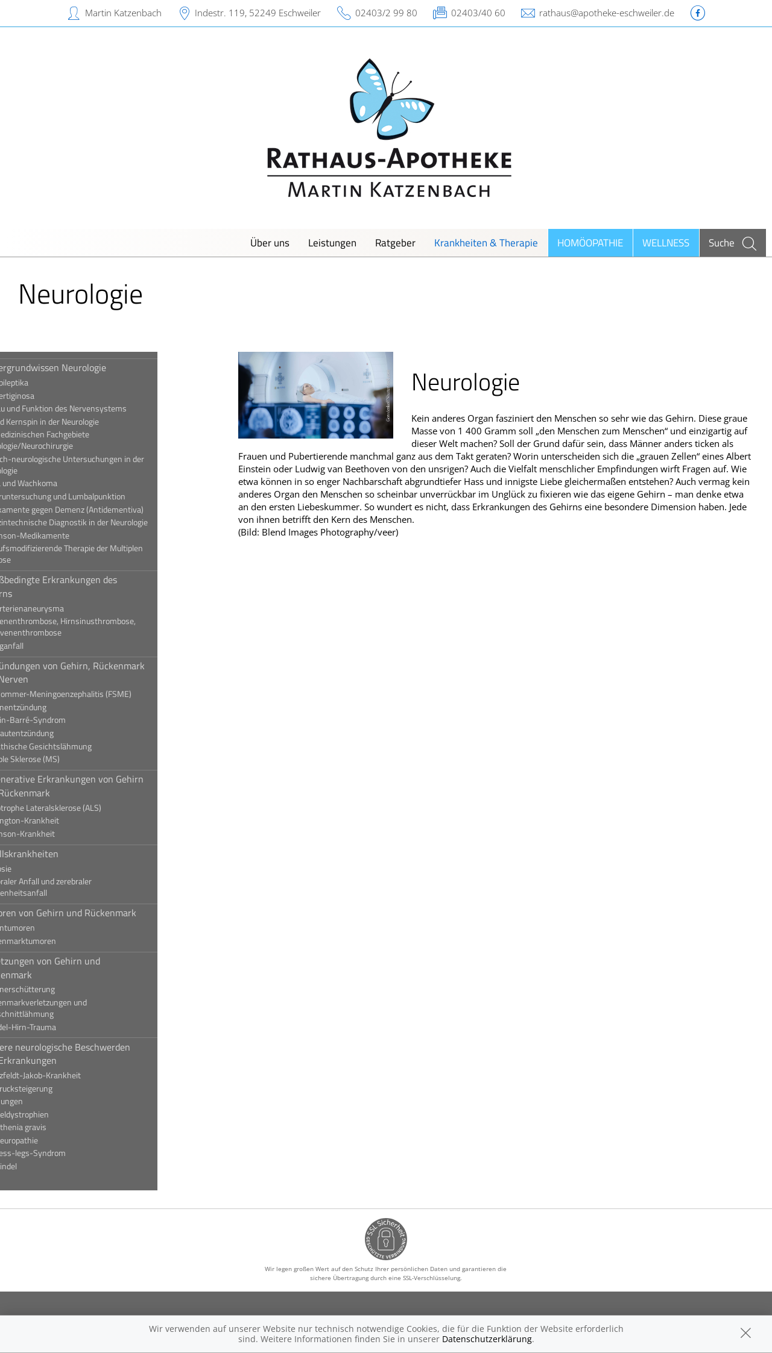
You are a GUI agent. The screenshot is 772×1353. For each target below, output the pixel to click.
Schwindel (39, 1166)
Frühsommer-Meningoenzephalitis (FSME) (96, 694)
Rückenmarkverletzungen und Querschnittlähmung (74, 1008)
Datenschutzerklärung (487, 1339)
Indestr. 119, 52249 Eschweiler (258, 13)
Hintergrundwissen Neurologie (84, 367)
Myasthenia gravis (54, 1127)
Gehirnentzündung (54, 707)
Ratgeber (395, 242)
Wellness (665, 242)
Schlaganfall (42, 646)
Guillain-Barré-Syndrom (63, 720)
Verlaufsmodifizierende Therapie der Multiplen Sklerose (102, 554)
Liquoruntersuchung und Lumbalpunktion (93, 496)
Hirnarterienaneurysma (62, 608)
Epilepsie (36, 869)
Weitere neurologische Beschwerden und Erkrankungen (96, 1053)
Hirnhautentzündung (57, 733)
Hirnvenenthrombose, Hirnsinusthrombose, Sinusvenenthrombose (98, 627)
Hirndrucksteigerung (57, 1089)
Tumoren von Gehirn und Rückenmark (99, 912)
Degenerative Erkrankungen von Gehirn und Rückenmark (102, 785)
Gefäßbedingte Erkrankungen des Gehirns (89, 586)
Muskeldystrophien (55, 1114)
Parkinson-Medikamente (65, 536)
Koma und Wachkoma (59, 483)
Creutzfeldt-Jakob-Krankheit (71, 1075)
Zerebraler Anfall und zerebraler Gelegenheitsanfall (76, 887)
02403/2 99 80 (386, 13)
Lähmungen (42, 1101)
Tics (27, 1179)
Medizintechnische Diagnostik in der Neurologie (104, 522)
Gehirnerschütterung (58, 989)
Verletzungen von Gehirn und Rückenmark (81, 967)
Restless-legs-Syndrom (63, 1153)
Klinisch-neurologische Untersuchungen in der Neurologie (103, 465)
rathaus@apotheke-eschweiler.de (606, 13)
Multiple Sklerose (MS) (60, 759)
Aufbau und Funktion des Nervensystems (94, 408)
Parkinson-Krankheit (58, 834)
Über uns (270, 242)
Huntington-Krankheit (60, 820)
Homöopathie (590, 242)
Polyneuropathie (49, 1140)
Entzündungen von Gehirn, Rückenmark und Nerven (103, 672)
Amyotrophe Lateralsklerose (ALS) (81, 808)
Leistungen (332, 242)
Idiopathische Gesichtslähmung (76, 746)
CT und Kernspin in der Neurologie (80, 422)
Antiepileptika (45, 383)
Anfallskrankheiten (60, 853)
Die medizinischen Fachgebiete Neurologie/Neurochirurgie (75, 440)
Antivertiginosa (48, 396)
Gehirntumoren (48, 928)
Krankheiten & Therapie (486, 242)
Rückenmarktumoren (58, 941)
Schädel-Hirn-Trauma (58, 1027)
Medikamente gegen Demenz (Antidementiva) (102, 510)
